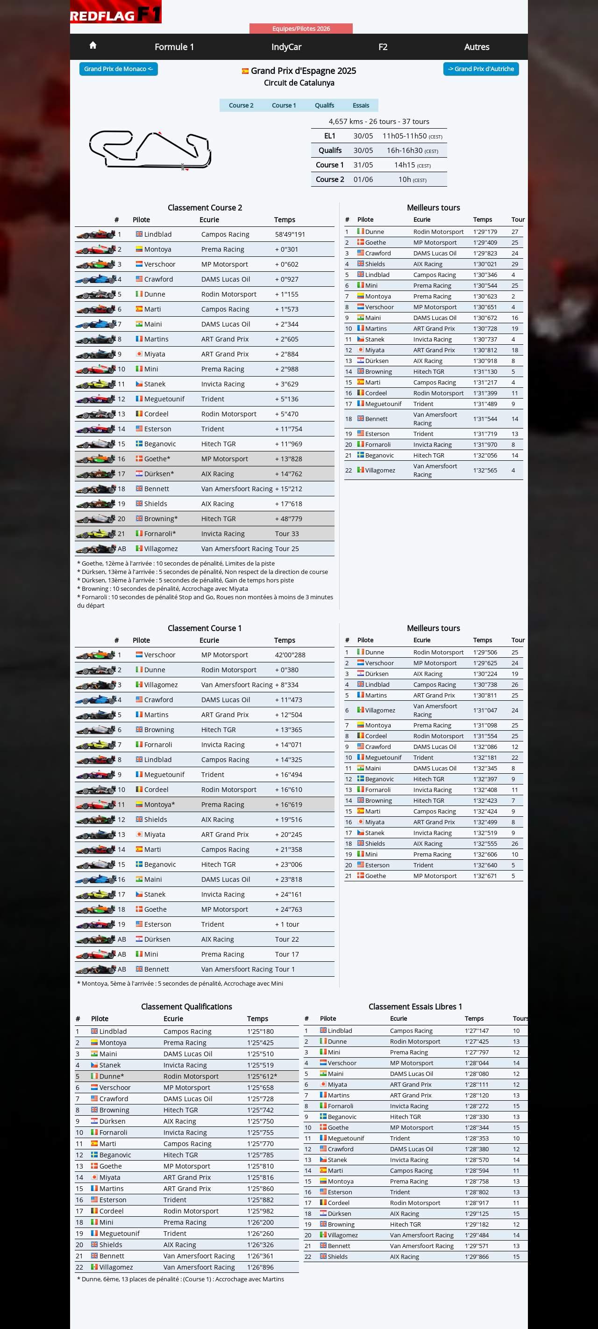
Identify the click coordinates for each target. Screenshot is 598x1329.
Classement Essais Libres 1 (416, 1007)
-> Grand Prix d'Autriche (481, 69)
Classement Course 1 (205, 628)
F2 (382, 46)
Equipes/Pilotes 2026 (301, 28)
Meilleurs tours (433, 208)
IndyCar (286, 46)
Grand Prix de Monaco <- (118, 69)
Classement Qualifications (186, 1007)
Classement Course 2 (205, 208)
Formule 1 (174, 46)
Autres (477, 46)
